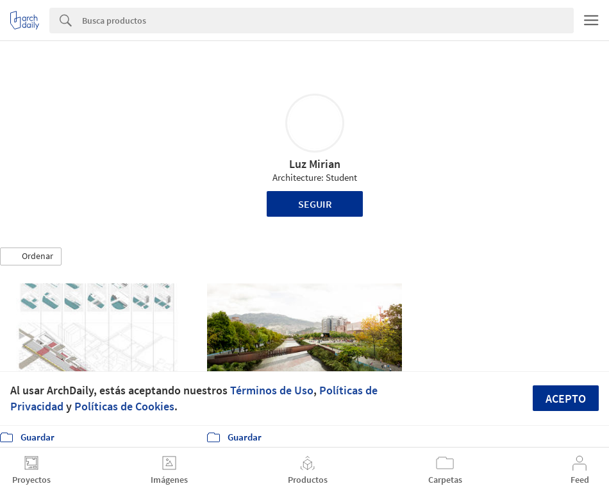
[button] (31, 256)
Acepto (566, 398)
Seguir (315, 203)
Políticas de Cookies (124, 406)
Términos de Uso (271, 390)
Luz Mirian (314, 163)
